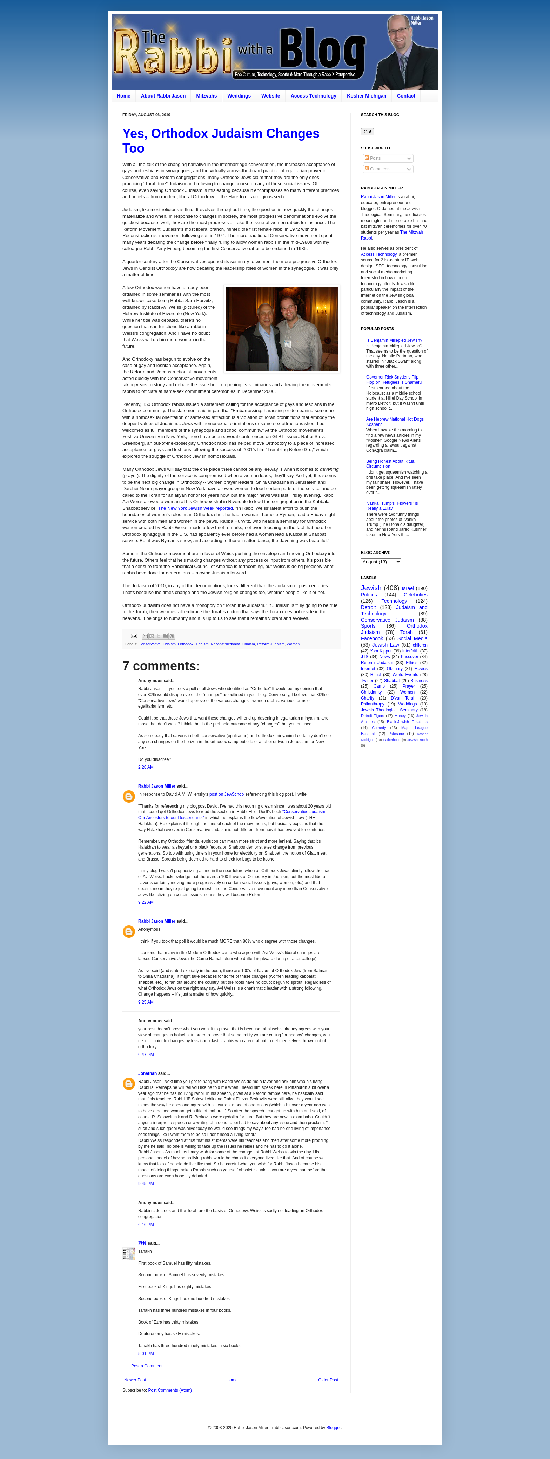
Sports (368, 626)
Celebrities (416, 594)
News (385, 656)
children (420, 645)
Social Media (412, 638)
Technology (394, 601)
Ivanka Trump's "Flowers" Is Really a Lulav (392, 506)
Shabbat (392, 680)
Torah (406, 632)
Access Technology (313, 96)
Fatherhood (392, 740)
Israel (408, 588)
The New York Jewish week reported (195, 508)
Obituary (395, 668)
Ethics (411, 662)
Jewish (371, 587)
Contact (406, 96)
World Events (405, 674)
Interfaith (410, 651)
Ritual (375, 674)
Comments (377, 169)
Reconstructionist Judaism (233, 644)
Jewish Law (385, 645)
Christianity (371, 692)
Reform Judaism (271, 644)
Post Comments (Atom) (170, 1390)
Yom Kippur (381, 651)
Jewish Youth (418, 740)
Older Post (328, 1380)
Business (419, 680)
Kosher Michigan (367, 96)
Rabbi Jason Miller (156, 786)
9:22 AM (146, 902)
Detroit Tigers (372, 716)
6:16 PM (146, 1224)
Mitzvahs (206, 96)
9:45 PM (146, 1183)
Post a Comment (146, 1366)
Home (123, 96)
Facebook (372, 638)
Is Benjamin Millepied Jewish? (394, 340)
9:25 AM (146, 1002)
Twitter (367, 680)
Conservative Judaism (157, 644)
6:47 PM (146, 1054)
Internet (368, 668)
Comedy (379, 727)
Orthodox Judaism (193, 644)
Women (293, 644)
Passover (409, 656)
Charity (367, 698)
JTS (364, 656)
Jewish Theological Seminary (389, 710)
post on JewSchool (227, 794)
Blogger (333, 1427)
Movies (421, 668)
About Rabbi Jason (163, 96)
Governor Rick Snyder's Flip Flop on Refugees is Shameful (394, 379)
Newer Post (135, 1380)
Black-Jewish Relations (407, 722)
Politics (369, 594)
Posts (373, 158)
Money (399, 716)
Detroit (368, 607)
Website (270, 96)
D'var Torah (403, 698)
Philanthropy (372, 704)
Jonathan (147, 1073)
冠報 (142, 1243)
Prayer (409, 686)
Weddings (239, 96)
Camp (379, 686)
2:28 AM (146, 767)
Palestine (396, 733)
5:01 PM (146, 1353)
